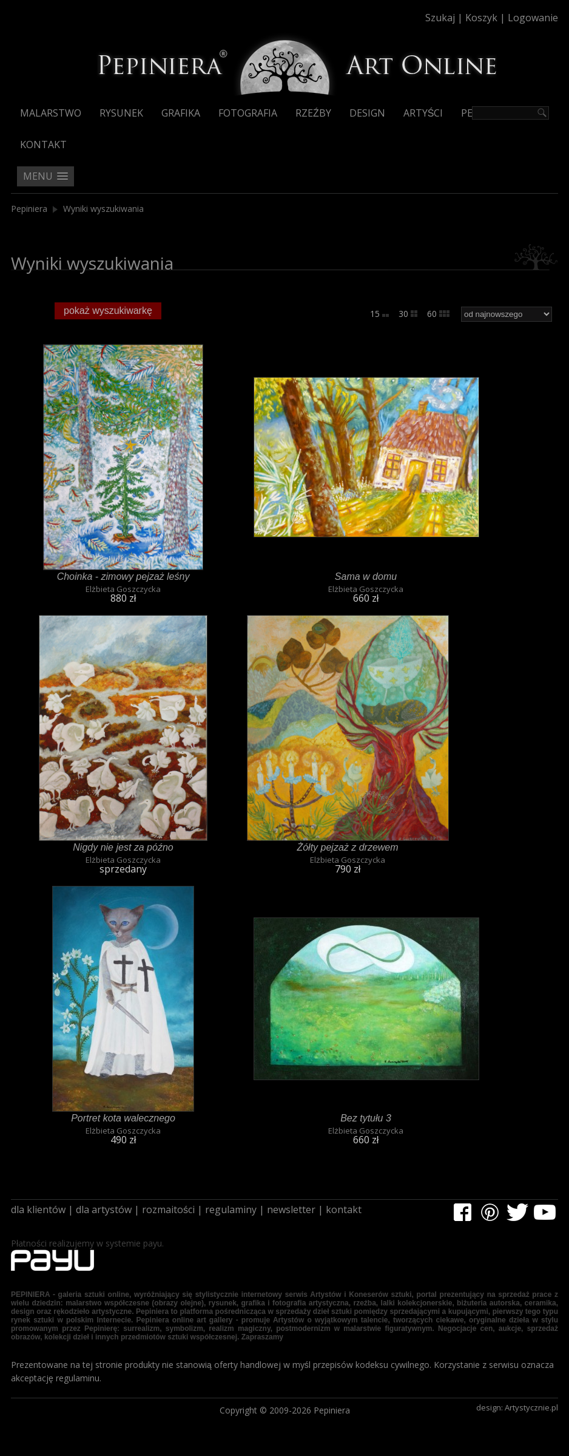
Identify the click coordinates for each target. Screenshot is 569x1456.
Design (367, 113)
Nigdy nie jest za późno (123, 847)
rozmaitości (168, 1209)
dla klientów (38, 1209)
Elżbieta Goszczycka (123, 588)
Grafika (180, 113)
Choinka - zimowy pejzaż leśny (123, 576)
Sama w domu (365, 576)
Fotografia (247, 113)
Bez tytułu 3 (366, 1117)
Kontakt (43, 144)
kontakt (344, 1209)
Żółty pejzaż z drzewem (347, 847)
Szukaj (440, 17)
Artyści (422, 113)
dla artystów (104, 1209)
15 (379, 313)
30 (408, 313)
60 (438, 313)
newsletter (291, 1209)
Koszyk (481, 17)
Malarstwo (50, 113)
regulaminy (231, 1209)
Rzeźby (313, 113)
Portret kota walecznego (123, 1117)
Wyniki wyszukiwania (103, 208)
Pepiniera (29, 208)
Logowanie (533, 17)
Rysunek (121, 113)
